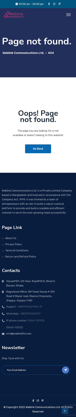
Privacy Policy (13, 244)
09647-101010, (36, 320)
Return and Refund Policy (20, 256)
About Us (10, 238)
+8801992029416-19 (29, 306)
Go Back (38, 148)
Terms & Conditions (16, 250)
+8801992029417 (30, 313)
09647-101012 (14, 327)
